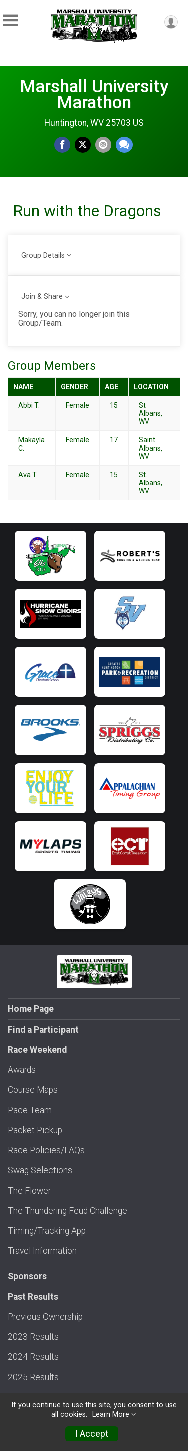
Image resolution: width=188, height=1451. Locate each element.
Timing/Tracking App (47, 1231)
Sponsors (27, 1276)
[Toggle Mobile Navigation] (10, 20)
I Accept (91, 1434)
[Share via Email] (103, 145)
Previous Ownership (45, 1317)
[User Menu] (171, 22)
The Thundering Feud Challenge (67, 1211)
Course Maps (33, 1090)
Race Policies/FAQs (46, 1150)
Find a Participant (43, 1030)
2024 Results (33, 1357)
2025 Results (33, 1377)
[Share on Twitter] (83, 145)
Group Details (43, 255)
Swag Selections (40, 1170)
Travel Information (42, 1251)
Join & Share (42, 296)
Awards (22, 1070)
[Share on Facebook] (62, 145)
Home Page (31, 1009)
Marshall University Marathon (94, 94)
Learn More (110, 1414)
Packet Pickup (35, 1130)
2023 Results (33, 1337)
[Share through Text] (124, 145)
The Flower (29, 1191)
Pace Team (30, 1110)
